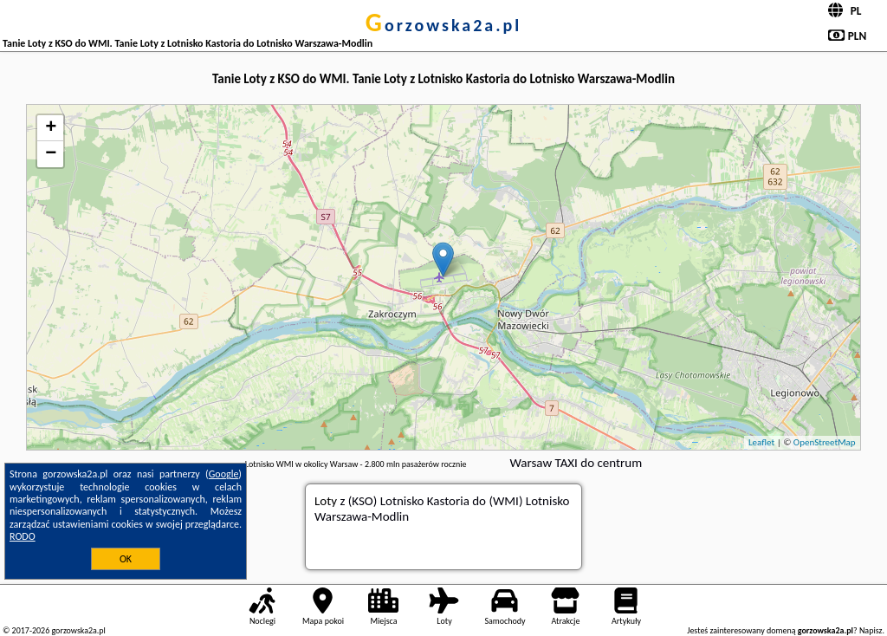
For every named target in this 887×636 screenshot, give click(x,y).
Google (224, 474)
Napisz (871, 630)
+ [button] (50, 128)
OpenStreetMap (824, 442)
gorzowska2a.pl (443, 25)
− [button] (50, 154)
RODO (23, 536)
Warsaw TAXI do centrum (575, 463)
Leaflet (761, 442)
